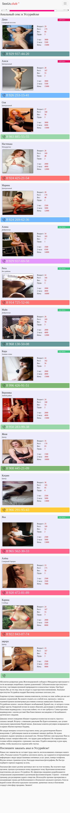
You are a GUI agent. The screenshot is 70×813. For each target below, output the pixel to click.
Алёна (5, 558)
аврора (5, 641)
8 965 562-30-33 (17, 551)
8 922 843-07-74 (17, 634)
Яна (4, 517)
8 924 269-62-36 (17, 219)
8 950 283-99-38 (17, 427)
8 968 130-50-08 (17, 344)
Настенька (7, 144)
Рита (4, 268)
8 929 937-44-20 (17, 54)
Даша (4, 19)
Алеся (5, 61)
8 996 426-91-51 (17, 385)
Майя (4, 309)
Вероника (7, 392)
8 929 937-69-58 (17, 261)
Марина (6, 185)
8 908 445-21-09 (17, 468)
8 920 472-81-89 (17, 593)
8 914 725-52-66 (17, 302)
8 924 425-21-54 (17, 178)
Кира (4, 351)
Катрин (5, 475)
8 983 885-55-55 (17, 137)
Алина (5, 227)
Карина (5, 600)
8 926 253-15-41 (17, 95)
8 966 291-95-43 (17, 510)
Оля (4, 102)
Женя (4, 434)
